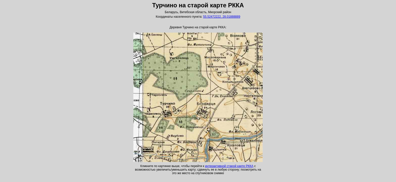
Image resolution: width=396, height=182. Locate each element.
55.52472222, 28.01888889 (221, 16)
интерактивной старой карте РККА (229, 166)
